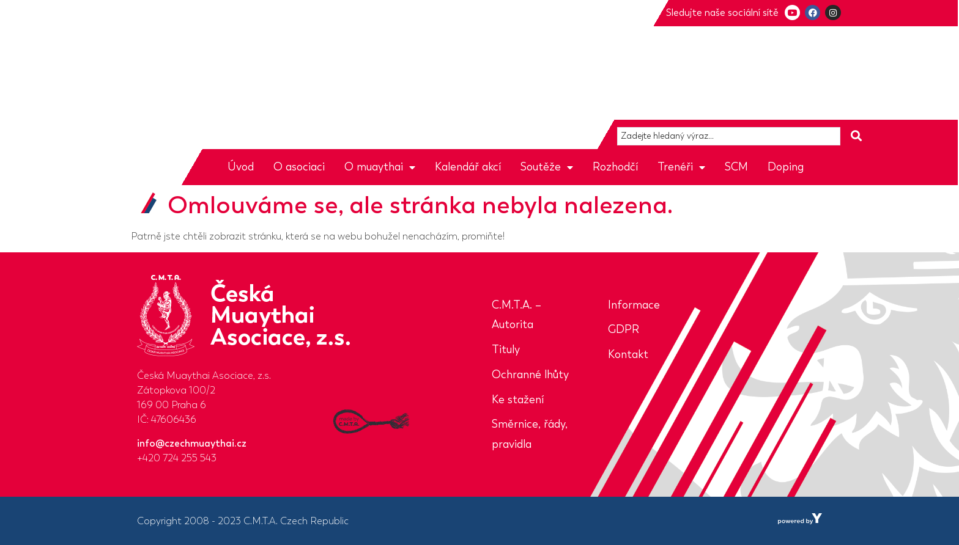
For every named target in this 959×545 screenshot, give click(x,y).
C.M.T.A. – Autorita (516, 315)
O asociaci (299, 167)
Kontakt (628, 354)
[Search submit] (856, 136)
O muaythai (379, 167)
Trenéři (681, 167)
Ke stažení (518, 399)
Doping (786, 167)
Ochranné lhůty (530, 374)
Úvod (241, 167)
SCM (736, 167)
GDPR (623, 329)
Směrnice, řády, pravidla (530, 434)
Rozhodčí (615, 167)
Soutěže (546, 167)
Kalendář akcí (468, 167)
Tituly (506, 349)
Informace (634, 305)
